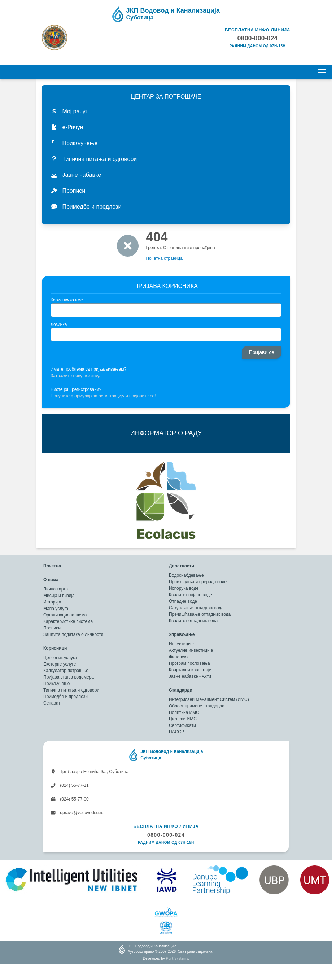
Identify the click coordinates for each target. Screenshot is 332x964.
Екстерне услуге (59, 664)
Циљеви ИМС (183, 718)
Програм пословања (189, 663)
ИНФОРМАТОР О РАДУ (166, 433)
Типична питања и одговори (71, 690)
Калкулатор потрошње (65, 670)
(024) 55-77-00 (70, 799)
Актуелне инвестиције (191, 650)
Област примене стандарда (196, 705)
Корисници (55, 648)
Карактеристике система (68, 621)
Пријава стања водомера (68, 677)
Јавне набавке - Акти (190, 676)
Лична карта (55, 589)
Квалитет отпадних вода (193, 620)
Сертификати (182, 725)
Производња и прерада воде (198, 581)
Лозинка (59, 324)
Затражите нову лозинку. (75, 375)
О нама (50, 579)
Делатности (181, 565)
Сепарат (51, 703)
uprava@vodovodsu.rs (77, 812)
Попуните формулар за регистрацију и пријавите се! (103, 395)
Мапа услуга (55, 608)
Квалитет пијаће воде (190, 594)
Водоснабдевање (186, 575)
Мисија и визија (59, 595)
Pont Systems (177, 958)
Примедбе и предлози (65, 696)
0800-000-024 (166, 835)
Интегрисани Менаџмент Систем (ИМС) (209, 699)
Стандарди (180, 690)
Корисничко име (67, 299)
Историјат (53, 602)
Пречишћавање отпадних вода (200, 614)
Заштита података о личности (73, 634)
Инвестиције (181, 643)
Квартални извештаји (190, 669)
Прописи (52, 628)
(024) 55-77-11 (70, 785)
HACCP (176, 731)
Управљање (182, 634)
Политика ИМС (184, 712)
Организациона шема (65, 615)
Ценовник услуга (60, 657)
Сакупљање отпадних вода (196, 607)
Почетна (52, 565)
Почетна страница (164, 258)
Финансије (179, 656)
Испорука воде (183, 588)
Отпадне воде (183, 601)
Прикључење (56, 683)
